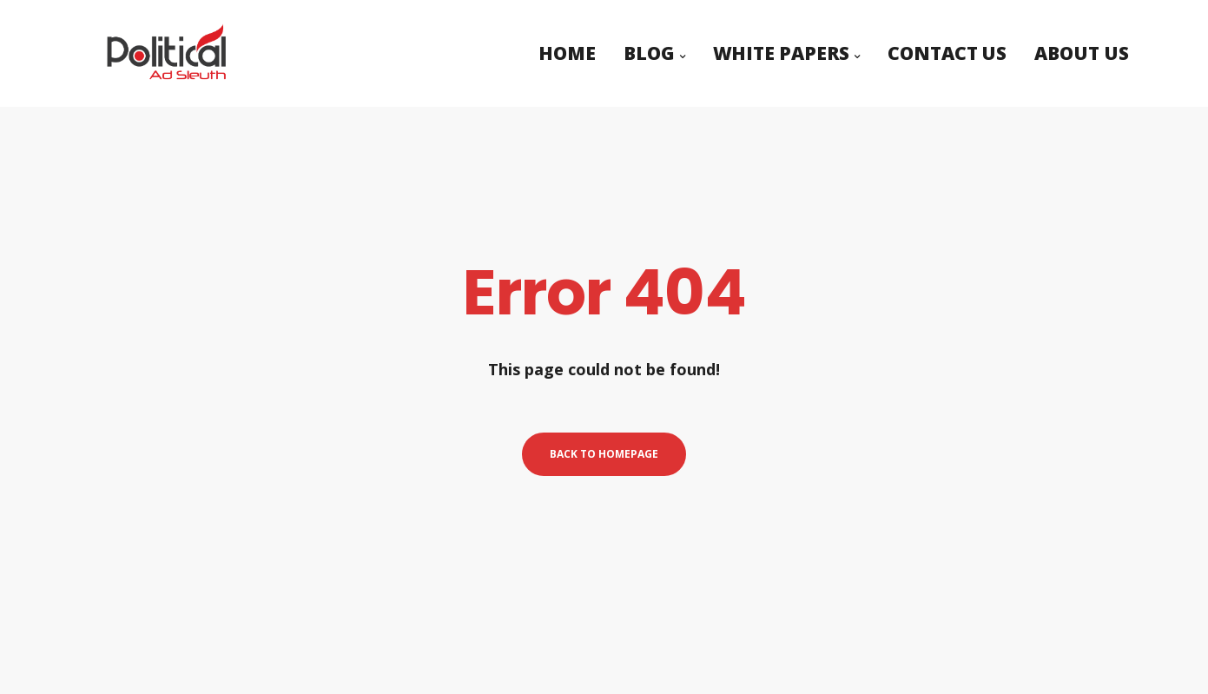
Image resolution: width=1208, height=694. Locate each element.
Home (567, 46)
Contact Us (947, 46)
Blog (649, 46)
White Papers (781, 46)
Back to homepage (604, 453)
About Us (1081, 46)
